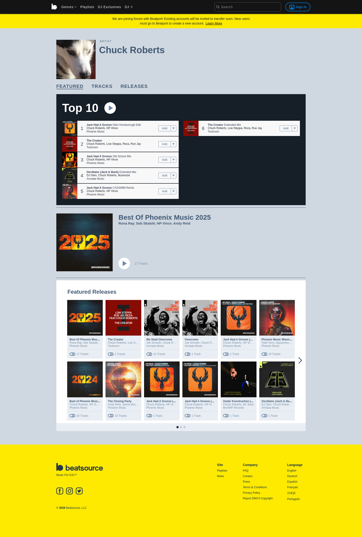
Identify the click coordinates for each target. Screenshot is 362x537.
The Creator (115, 339)
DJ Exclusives (109, 7)
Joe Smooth (153, 342)
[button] (69, 128)
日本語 (291, 493)
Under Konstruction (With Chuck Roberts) (250, 401)
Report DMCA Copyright (258, 498)
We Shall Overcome (159, 339)
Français (292, 487)
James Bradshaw (132, 404)
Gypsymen (282, 342)
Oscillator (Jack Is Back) (278, 401)
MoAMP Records (233, 407)
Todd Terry (268, 342)
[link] (69, 87)
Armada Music (95, 178)
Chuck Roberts (96, 128)
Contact (247, 476)
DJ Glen (92, 175)
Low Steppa (113, 143)
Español (292, 481)
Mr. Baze (248, 404)
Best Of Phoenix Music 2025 (87, 339)
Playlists (87, 7)
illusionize (124, 175)
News (220, 476)
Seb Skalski (145, 223)
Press (246, 481)
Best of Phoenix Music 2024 (87, 401)
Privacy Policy (251, 492)
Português (293, 499)
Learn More (214, 23)
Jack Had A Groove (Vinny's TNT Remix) (172, 401)
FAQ (245, 470)
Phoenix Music (96, 131)
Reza (126, 143)
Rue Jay (136, 143)
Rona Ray (126, 223)
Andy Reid (181, 223)
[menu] (67, 7)
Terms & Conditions (255, 487)
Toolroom (92, 147)
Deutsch (292, 476)
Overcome (191, 339)
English (291, 470)
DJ (128, 7)
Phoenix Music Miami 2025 (279, 339)
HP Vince (112, 128)
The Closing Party (119, 401)
